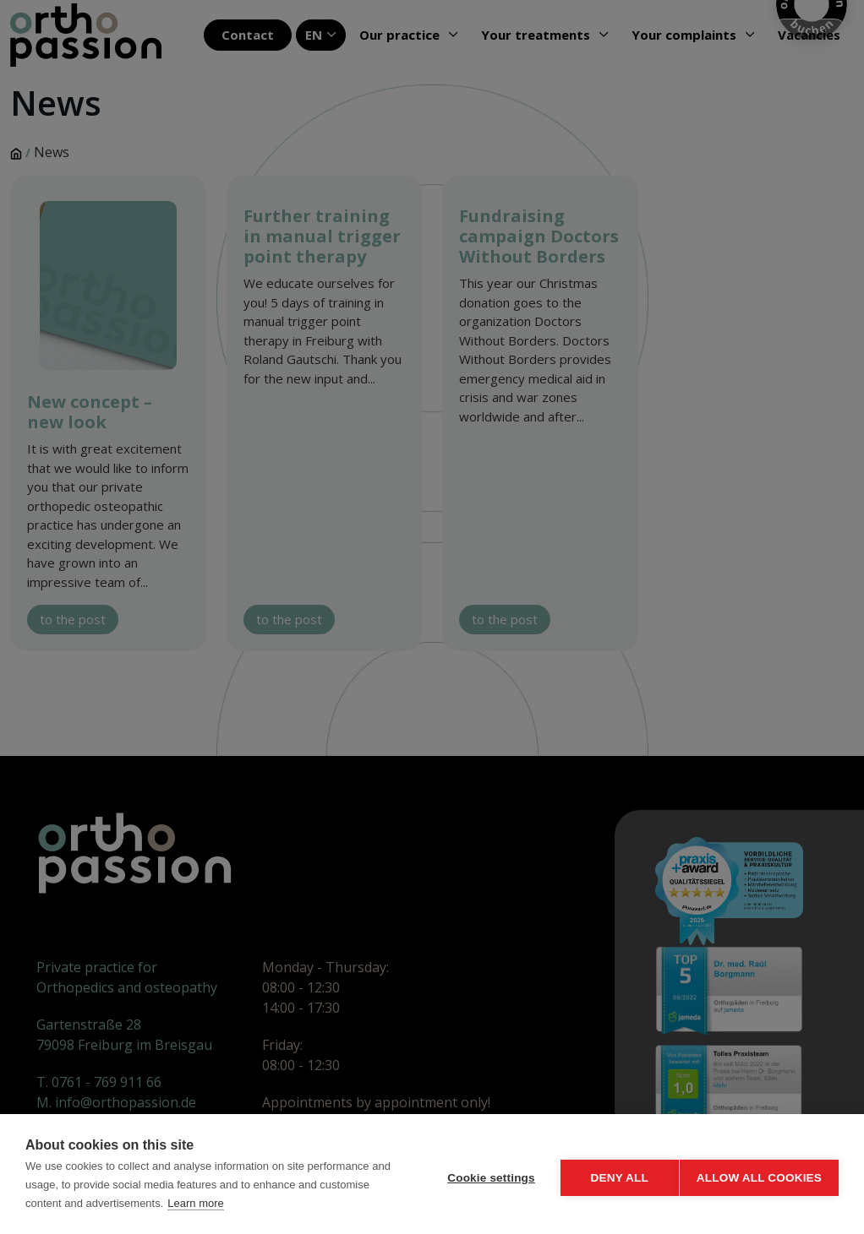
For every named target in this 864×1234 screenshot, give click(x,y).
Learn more (248, 1203)
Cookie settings (484, 1174)
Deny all (612, 1174)
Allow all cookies (759, 1174)
